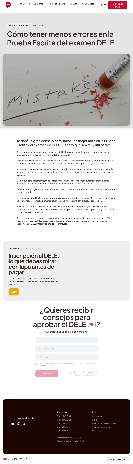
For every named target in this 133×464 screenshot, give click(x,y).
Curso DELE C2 (64, 430)
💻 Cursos (25, 3)
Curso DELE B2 (64, 423)
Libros (60, 434)
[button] (103, 5)
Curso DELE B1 (64, 419)
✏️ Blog (73, 3)
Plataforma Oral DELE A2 (69, 437)
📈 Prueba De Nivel (56, 3)
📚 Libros (38, 3)
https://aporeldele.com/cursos (52, 223)
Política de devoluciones (104, 423)
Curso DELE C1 (64, 427)
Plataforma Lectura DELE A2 (70, 441)
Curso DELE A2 (64, 416)
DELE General (24, 25)
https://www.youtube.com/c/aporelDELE (58, 221)
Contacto (97, 416)
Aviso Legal (97, 430)
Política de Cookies (101, 427)
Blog (94, 419)
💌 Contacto (88, 3)
